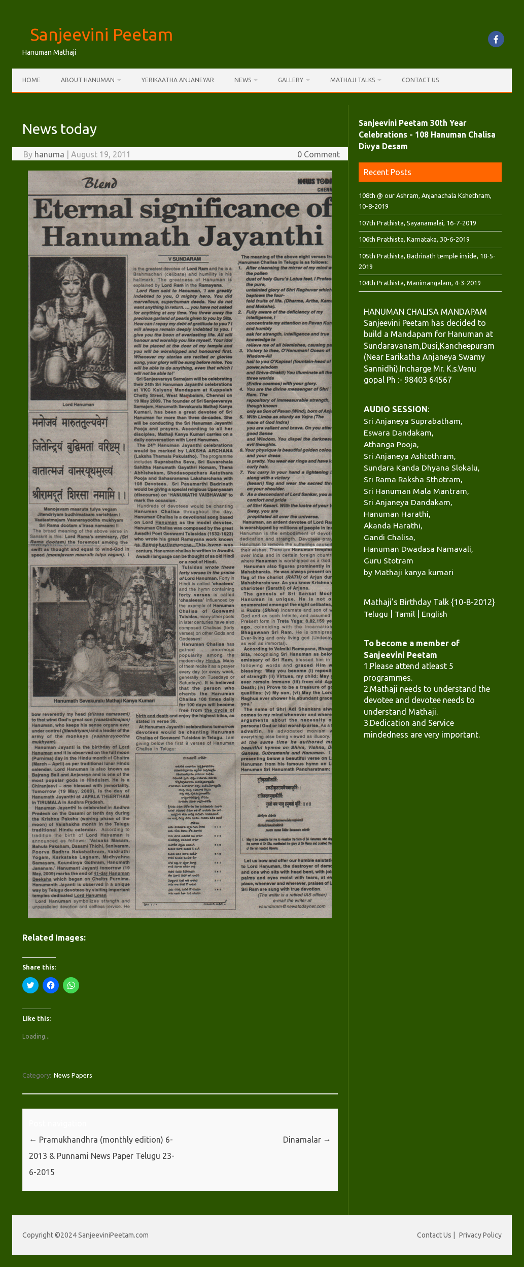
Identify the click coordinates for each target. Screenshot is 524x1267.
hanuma (49, 154)
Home (31, 80)
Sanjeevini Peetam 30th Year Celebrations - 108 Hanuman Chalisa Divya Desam (427, 134)
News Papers (73, 1075)
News (242, 80)
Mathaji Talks (352, 80)
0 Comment (318, 154)
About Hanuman (88, 80)
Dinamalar (307, 1139)
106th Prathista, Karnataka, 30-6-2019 (414, 239)
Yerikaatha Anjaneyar (178, 80)
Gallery (290, 80)
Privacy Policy (480, 1235)
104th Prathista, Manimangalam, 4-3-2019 (420, 282)
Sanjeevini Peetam (101, 34)
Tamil (405, 613)
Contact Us (420, 80)
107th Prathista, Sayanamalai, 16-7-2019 (417, 222)
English (434, 613)
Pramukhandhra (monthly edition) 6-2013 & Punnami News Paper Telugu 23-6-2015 (101, 1156)
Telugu (376, 613)
